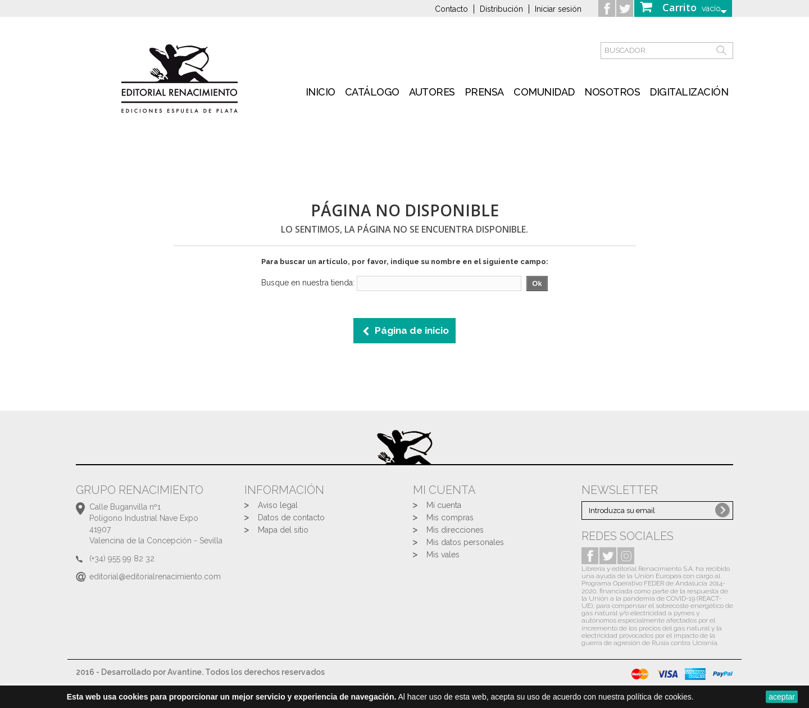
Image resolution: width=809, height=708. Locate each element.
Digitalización (688, 92)
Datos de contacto (291, 517)
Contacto (451, 8)
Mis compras (450, 517)
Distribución (501, 8)
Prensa (484, 92)
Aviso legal (278, 505)
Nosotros (612, 92)
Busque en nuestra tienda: (307, 283)
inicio (320, 92)
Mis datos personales (465, 542)
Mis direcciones (455, 529)
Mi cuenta (443, 505)
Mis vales (443, 554)
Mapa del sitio (283, 529)
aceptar (782, 696)
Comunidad (544, 92)
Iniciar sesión (558, 8)
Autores (432, 92)
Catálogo (372, 92)
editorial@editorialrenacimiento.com (155, 576)
